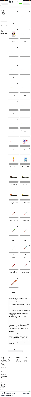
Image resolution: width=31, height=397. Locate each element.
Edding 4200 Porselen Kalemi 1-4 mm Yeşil (13, 131)
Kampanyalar (25, 359)
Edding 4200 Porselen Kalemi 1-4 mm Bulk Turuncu (25, 41)
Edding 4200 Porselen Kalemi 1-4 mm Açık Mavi (13, 95)
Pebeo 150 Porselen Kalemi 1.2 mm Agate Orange (14, 203)
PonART (2, 20)
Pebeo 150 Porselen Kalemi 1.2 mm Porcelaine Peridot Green (25, 185)
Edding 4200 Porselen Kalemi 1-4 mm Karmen (13, 77)
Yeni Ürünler (25, 362)
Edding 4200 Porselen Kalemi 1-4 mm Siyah (13, 113)
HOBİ (3, 5)
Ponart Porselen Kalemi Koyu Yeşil (25, 220)
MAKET (9, 361)
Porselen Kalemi (3, 12)
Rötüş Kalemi (3, 14)
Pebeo (2, 19)
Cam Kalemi (3, 11)
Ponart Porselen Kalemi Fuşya (25, 272)
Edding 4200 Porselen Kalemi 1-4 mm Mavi (25, 59)
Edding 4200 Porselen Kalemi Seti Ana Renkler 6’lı (13, 41)
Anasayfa (2, 5)
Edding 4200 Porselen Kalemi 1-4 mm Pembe (13, 59)
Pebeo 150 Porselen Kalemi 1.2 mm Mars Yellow (25, 203)
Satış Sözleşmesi (17, 360)
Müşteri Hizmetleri (25, 361)
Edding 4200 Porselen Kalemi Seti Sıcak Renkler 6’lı (25, 149)
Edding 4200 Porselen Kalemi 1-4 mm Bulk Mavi (25, 131)
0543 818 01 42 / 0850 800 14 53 (4, 377)
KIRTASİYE (9, 360)
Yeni (2, 31)
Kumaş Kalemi (3, 13)
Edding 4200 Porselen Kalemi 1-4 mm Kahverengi (25, 113)
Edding (2, 18)
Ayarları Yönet (3, 395)
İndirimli (2, 30)
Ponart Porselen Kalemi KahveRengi (13, 220)
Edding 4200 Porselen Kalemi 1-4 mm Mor (13, 23)
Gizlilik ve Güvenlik (18, 362)
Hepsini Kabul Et (11, 395)
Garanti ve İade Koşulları (18, 361)
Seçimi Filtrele (4, 33)
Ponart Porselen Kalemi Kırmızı (13, 272)
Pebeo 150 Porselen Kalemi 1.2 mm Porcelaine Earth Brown (14, 185)
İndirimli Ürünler (25, 360)
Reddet (7, 395)
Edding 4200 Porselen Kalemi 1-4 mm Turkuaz (25, 95)
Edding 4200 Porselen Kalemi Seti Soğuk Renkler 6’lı (25, 167)
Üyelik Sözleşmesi (18, 359)
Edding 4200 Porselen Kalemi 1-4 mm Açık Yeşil (25, 77)
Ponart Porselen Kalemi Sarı (13, 166)
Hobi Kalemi (6, 5)
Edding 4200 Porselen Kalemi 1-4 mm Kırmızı (13, 149)
